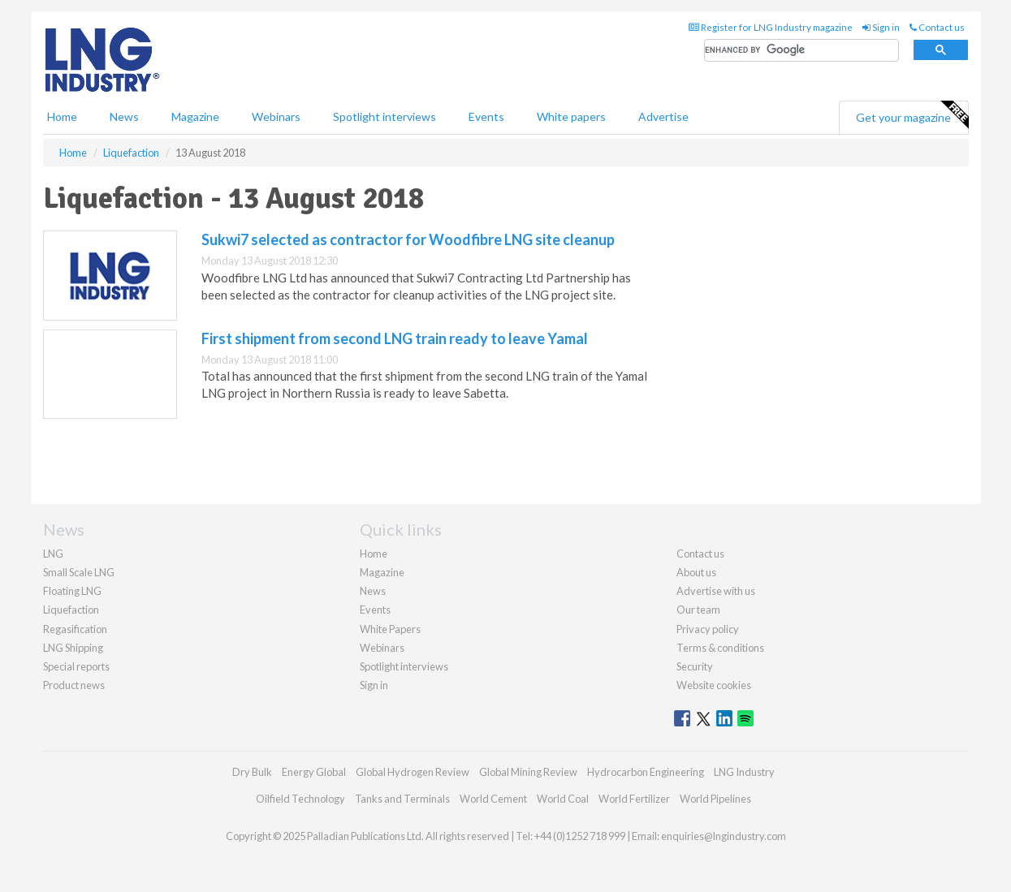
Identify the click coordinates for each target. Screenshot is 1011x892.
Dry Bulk (252, 771)
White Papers (390, 629)
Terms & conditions (720, 647)
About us (696, 572)
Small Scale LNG (78, 572)
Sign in (881, 27)
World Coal (563, 798)
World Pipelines (715, 798)
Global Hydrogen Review (412, 771)
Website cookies (713, 685)
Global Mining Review (528, 771)
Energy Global (314, 771)
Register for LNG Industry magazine (771, 27)
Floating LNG (72, 590)
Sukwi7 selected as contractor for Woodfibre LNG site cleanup (408, 239)
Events (486, 116)
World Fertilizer (634, 798)
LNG (53, 553)
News (373, 590)
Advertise (663, 116)
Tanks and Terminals (402, 798)
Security (694, 666)
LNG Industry (744, 771)
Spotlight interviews (384, 116)
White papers (571, 116)
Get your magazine (912, 115)
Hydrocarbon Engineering (645, 771)
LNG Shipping (73, 647)
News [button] (124, 116)
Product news (74, 685)
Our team (698, 609)
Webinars (276, 116)
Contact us (937, 27)
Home (62, 116)
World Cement (493, 798)
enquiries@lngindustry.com (723, 836)
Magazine (195, 116)
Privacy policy (707, 629)
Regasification (75, 629)
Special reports (76, 666)
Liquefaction (71, 609)
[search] (801, 50)
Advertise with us (715, 590)
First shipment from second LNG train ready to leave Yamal (394, 338)
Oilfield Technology (300, 798)
